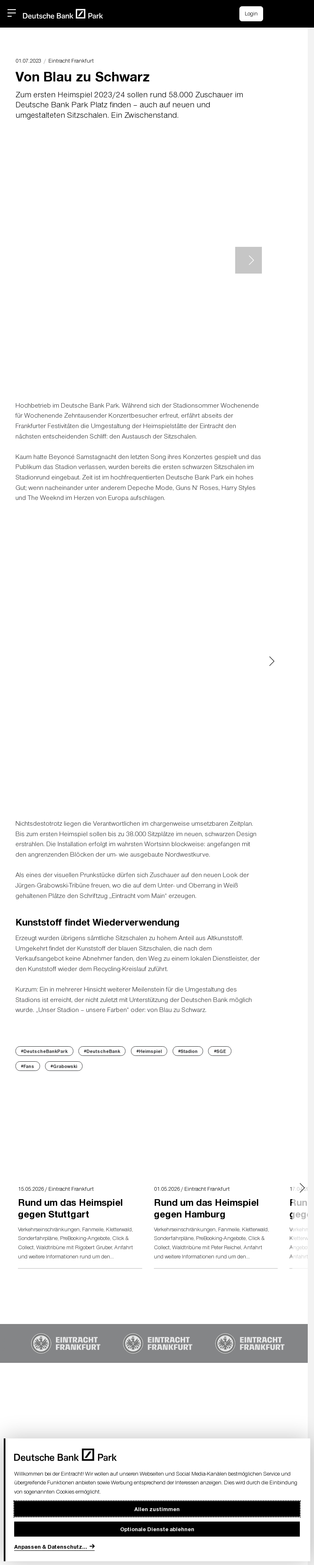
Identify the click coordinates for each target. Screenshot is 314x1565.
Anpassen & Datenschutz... (50, 1546)
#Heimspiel (149, 1051)
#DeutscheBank (102, 1051)
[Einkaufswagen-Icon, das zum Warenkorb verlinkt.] (277, 13)
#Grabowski (63, 1066)
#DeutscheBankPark (44, 1051)
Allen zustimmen (157, 1508)
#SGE (220, 1051)
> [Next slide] (248, 260)
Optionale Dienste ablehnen (157, 1528)
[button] (295, 12)
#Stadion (188, 1051)
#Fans (27, 1066)
